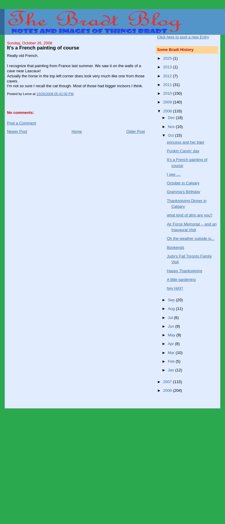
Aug (172, 308)
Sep (172, 300)
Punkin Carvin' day (183, 151)
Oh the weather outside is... (190, 238)
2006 (168, 390)
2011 (168, 84)
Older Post (135, 131)
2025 (168, 58)
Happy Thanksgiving (184, 271)
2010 (168, 93)
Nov (172, 126)
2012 (168, 76)
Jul (171, 317)
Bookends (175, 247)
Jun (171, 326)
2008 (168, 111)
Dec (172, 117)
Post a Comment (21, 123)
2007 (168, 382)
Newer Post (17, 131)
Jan (171, 370)
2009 (168, 102)
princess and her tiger (185, 142)
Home (76, 131)
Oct (171, 135)
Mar (172, 352)
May (172, 335)
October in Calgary (183, 183)
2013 (168, 67)
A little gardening (181, 279)
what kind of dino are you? (189, 215)
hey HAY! (175, 288)
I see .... (174, 174)
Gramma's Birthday (183, 191)
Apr (171, 343)
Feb (172, 361)
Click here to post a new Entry (183, 37)
